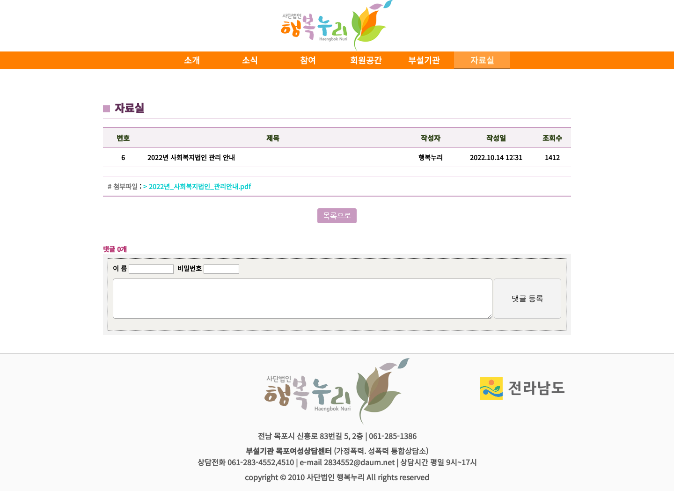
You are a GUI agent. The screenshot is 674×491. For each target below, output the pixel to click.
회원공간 (366, 60)
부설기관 (424, 60)
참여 (308, 60)
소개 (192, 60)
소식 (250, 60)
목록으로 (337, 216)
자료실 (482, 60)
